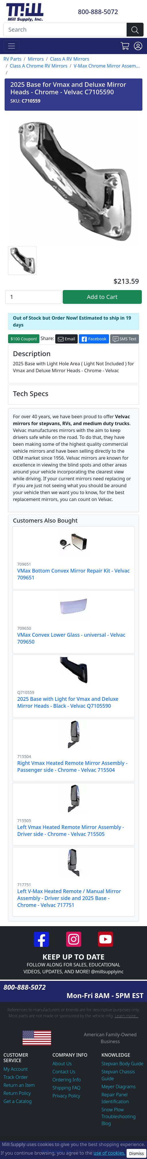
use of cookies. (109, 1153)
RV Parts (12, 59)
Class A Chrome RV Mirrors (38, 66)
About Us (62, 1063)
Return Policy (17, 1093)
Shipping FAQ (66, 1088)
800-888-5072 (98, 11)
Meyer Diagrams (119, 1086)
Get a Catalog (17, 1101)
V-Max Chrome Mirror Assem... (107, 66)
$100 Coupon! (24, 338)
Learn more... (127, 1015)
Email (66, 339)
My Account (15, 1069)
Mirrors (36, 59)
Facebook (93, 339)
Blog (106, 1123)
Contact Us (63, 1071)
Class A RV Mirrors (69, 59)
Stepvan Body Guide (123, 1063)
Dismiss (136, 1153)
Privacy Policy (66, 1096)
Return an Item (19, 1085)
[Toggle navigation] (11, 46)
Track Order (15, 1077)
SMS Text (124, 339)
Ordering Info (66, 1080)
